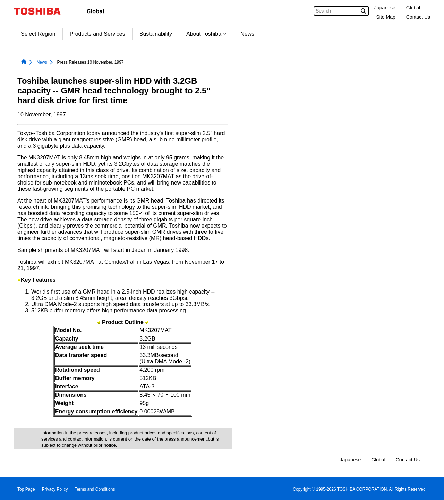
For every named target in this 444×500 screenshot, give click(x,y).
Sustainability (155, 34)
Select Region (38, 34)
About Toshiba (206, 34)
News (247, 34)
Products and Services (97, 34)
